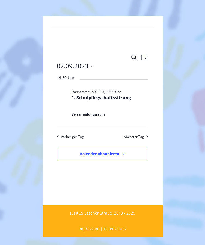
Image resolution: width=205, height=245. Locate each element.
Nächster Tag (136, 137)
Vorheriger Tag (70, 137)
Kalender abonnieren (99, 153)
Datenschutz (115, 228)
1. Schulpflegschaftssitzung (101, 98)
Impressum (89, 228)
